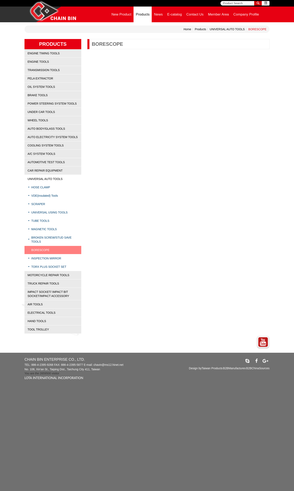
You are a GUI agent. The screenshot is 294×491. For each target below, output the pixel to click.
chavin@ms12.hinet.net (109, 364)
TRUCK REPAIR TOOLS (43, 283)
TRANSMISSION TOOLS (44, 70)
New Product (121, 14)
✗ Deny (5, 399)
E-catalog (174, 14)
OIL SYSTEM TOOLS (41, 86)
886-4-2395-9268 (42, 364)
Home (187, 29)
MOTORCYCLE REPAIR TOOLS (48, 275)
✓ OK (103, 489)
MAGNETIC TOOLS (44, 229)
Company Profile (246, 14)
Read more (8, 423)
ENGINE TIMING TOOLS (44, 53)
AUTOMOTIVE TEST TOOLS (46, 162)
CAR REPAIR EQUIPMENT (45, 170)
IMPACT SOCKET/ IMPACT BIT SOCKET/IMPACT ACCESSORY (48, 294)
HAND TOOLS (37, 321)
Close (3, 386)
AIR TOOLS (35, 304)
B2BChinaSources (258, 368)
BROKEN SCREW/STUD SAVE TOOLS (51, 239)
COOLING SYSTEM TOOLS (46, 145)
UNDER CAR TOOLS (41, 112)
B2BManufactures (234, 368)
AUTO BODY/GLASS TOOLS (46, 128)
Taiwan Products (212, 368)
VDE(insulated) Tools (44, 195)
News (158, 14)
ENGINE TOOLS (38, 61)
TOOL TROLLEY (38, 329)
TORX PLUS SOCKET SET (48, 266)
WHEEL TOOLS (38, 120)
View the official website (33, 423)
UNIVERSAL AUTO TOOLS (227, 29)
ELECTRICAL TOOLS (42, 312)
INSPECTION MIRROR (46, 258)
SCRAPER (38, 204)
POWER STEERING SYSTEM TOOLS (52, 103)
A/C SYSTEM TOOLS (41, 153)
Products (142, 14)
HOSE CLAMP (40, 187)
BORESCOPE (257, 29)
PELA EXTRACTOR (40, 78)
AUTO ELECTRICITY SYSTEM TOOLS (53, 137)
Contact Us (195, 14)
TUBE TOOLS (40, 220)
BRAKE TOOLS (38, 95)
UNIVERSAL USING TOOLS (49, 212)
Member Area (218, 14)
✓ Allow (5, 395)
